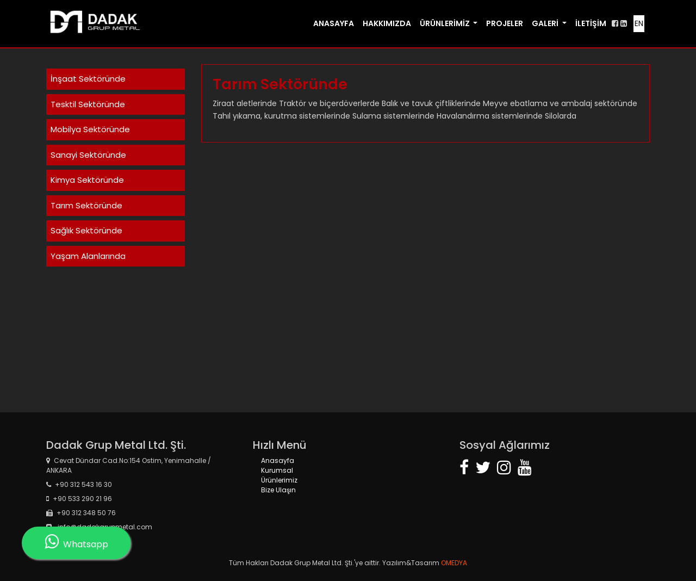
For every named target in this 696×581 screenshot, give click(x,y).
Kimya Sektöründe (87, 180)
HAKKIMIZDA (387, 23)
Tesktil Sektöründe (88, 104)
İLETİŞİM (590, 23)
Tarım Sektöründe (86, 205)
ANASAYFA (333, 23)
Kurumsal (277, 470)
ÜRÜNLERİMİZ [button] (445, 23)
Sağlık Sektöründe (86, 230)
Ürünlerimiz (279, 480)
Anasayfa (277, 460)
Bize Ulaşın (278, 490)
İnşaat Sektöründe (88, 78)
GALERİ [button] (546, 23)
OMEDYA (453, 562)
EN (639, 23)
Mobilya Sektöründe (90, 129)
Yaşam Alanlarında (88, 256)
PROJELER (504, 23)
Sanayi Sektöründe (88, 154)
